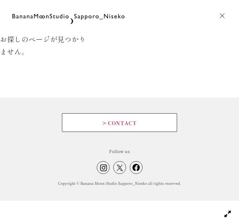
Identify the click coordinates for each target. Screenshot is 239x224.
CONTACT (119, 123)
